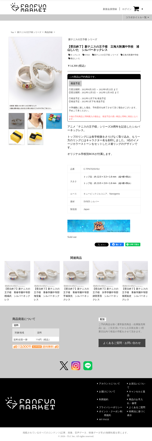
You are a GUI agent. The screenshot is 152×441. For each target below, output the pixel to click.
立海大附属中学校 (129, 55)
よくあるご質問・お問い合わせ (122, 342)
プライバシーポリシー (109, 407)
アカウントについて (108, 383)
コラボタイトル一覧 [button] (137, 17)
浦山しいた (74, 58)
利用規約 (102, 399)
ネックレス (74, 55)
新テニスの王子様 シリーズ (82, 39)
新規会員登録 (110, 9)
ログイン (127, 9)
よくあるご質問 (136, 407)
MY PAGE (103, 419)
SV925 (86, 55)
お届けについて (106, 391)
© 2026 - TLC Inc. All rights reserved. (76, 436)
